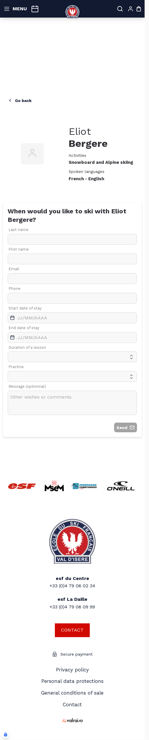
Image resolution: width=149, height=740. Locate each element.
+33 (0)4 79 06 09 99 (72, 607)
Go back (20, 100)
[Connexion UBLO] (5, 734)
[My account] (130, 9)
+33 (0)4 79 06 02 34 (72, 585)
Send (125, 427)
